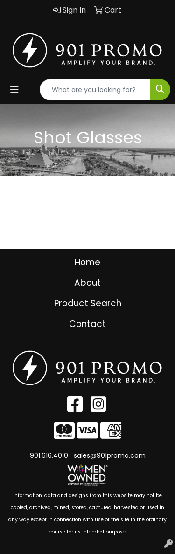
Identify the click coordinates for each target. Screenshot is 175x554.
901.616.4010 (49, 455)
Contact (87, 324)
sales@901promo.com (110, 455)
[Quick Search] (95, 89)
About (87, 283)
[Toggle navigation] (14, 89)
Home (87, 262)
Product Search (87, 303)
